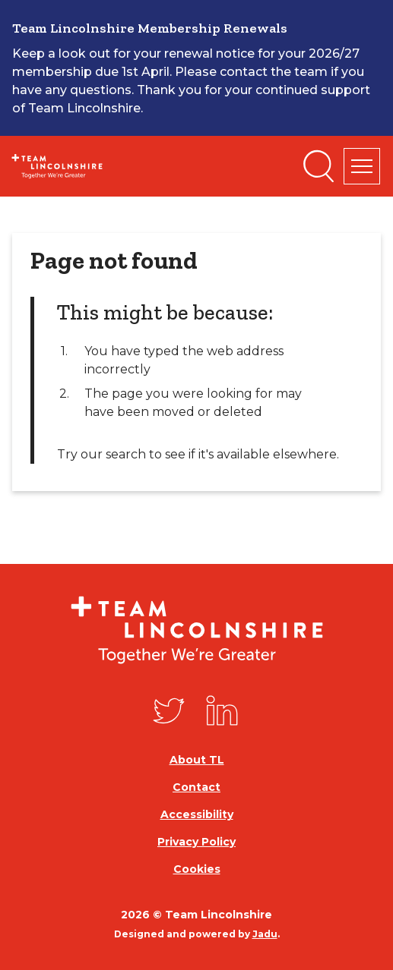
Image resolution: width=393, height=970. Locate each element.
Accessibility (196, 814)
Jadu (264, 934)
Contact (196, 787)
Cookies (196, 869)
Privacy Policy (196, 842)
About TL (197, 760)
